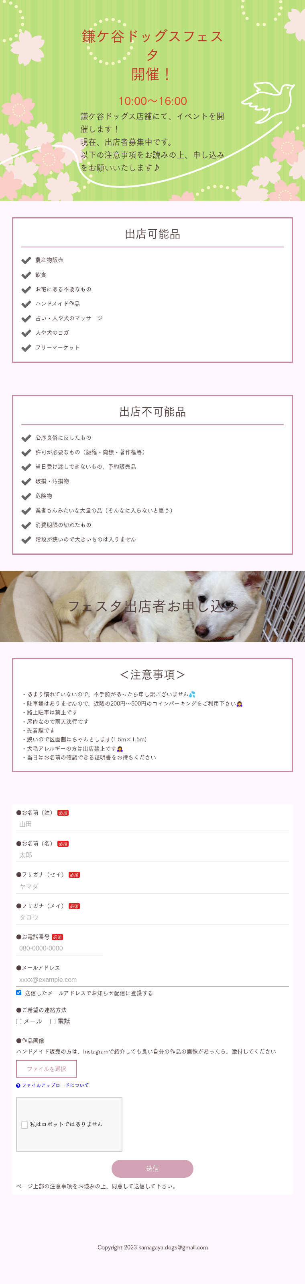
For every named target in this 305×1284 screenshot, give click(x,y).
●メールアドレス (38, 968)
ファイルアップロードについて (52, 1085)
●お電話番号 (33, 937)
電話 (60, 1021)
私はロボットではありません (62, 1125)
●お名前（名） (35, 843)
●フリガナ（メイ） (41, 906)
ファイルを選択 (46, 1069)
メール (29, 1021)
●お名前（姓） (35, 812)
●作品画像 (30, 1040)
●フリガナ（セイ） (41, 874)
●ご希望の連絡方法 (41, 1010)
